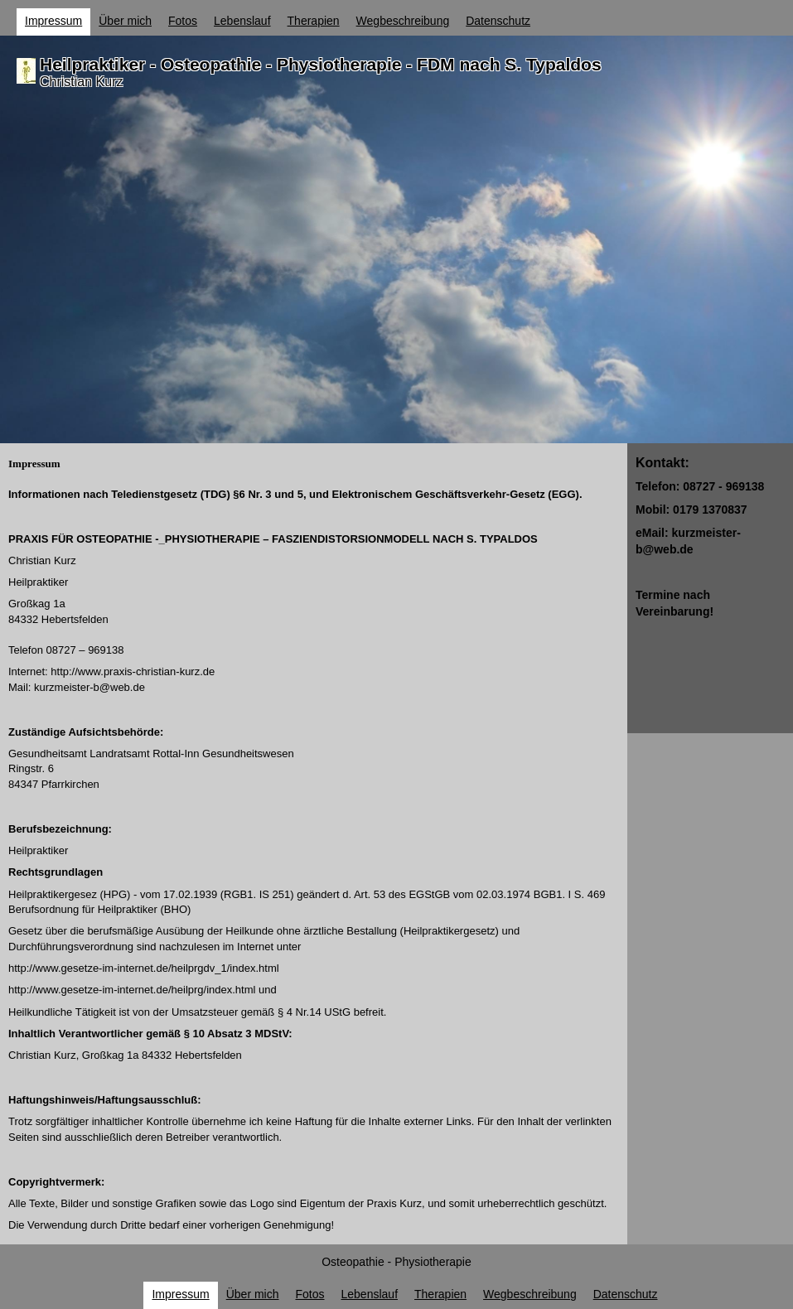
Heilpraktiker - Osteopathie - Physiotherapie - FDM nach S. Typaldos (321, 64)
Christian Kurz (81, 82)
